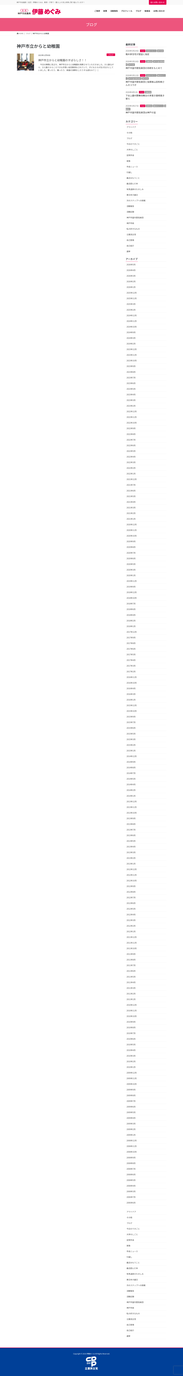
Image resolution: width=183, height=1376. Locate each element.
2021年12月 (132, 479)
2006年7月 (131, 1197)
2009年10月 (132, 1084)
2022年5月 (131, 451)
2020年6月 (131, 558)
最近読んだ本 (132, 183)
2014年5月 (131, 778)
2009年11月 (132, 1078)
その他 (129, 132)
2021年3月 (131, 507)
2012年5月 (131, 908)
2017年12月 (132, 632)
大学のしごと (132, 149)
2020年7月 (131, 552)
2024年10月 (132, 326)
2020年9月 (131, 541)
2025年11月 (132, 298)
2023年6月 (131, 383)
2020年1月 (131, 575)
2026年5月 (131, 264)
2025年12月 (132, 292)
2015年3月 (131, 739)
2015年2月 (131, 745)
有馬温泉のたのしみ (135, 189)
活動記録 (149, 61)
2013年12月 (132, 801)
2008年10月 (132, 1151)
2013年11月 (132, 807)
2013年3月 (131, 852)
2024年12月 (132, 315)
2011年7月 (131, 965)
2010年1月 (131, 1067)
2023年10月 (132, 360)
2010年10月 (132, 1016)
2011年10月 (132, 948)
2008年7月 (131, 1168)
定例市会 (149, 106)
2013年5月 (131, 841)
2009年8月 (131, 1095)
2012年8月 (131, 891)
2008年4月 (131, 1185)
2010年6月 (131, 1039)
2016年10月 (132, 682)
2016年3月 (131, 694)
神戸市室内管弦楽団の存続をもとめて (144, 68)
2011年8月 (131, 959)
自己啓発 (130, 240)
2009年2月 (131, 1129)
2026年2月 (131, 281)
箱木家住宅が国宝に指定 (137, 54)
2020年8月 (131, 547)
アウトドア (131, 127)
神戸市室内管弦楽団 (135, 78)
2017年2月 (131, 671)
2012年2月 (131, 925)
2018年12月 (132, 592)
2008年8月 (131, 1163)
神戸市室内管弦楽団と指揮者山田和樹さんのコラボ (145, 83)
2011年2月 (131, 993)
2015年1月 (131, 750)
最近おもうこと (158, 106)
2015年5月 (131, 733)
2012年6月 (131, 903)
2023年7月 (131, 377)
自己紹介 (130, 245)
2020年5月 (131, 564)
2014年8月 (131, 767)
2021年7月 (131, 485)
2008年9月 (131, 1157)
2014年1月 (131, 795)
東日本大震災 (132, 194)
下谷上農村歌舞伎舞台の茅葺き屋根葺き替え (145, 97)
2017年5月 (131, 654)
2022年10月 (132, 422)
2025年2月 (131, 309)
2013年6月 (131, 835)
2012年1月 (131, 931)
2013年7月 (131, 829)
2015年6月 (131, 728)
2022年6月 (131, 445)
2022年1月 (131, 473)
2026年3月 (131, 275)
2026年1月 (131, 287)
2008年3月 (131, 1191)
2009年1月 (131, 1135)
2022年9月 (131, 428)
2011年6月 (131, 971)
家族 (128, 161)
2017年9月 (131, 637)
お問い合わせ (158, 2)
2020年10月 (132, 535)
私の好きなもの (133, 228)
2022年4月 (131, 456)
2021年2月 (131, 513)
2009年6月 (131, 1106)
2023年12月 (132, 349)
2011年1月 (131, 999)
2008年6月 (131, 1174)
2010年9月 (131, 1021)
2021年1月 (131, 518)
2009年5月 (131, 1112)
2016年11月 (132, 677)
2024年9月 (131, 332)
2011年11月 (132, 942)
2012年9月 (131, 886)
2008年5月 (131, 1180)
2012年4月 (131, 914)
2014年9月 (131, 762)
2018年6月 (131, 609)
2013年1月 (131, 863)
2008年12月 (132, 1140)
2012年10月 (132, 880)
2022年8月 (131, 434)
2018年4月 (131, 615)
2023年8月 (131, 372)
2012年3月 (131, 920)
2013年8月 (131, 824)
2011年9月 (131, 954)
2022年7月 (131, 439)
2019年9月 (131, 586)
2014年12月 (132, 756)
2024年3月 (131, 338)
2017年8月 (131, 643)
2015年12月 (132, 705)
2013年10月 (132, 812)
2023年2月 (131, 405)
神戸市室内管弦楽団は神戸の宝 (141, 112)
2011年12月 (132, 937)
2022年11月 (132, 417)
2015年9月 (131, 716)
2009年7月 (131, 1101)
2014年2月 (131, 790)
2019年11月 (132, 581)
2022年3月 (131, 462)
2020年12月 (132, 524)
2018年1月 (131, 626)
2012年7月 (131, 897)
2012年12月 (132, 869)
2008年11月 (132, 1146)
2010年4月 (131, 1050)
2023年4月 (131, 394)
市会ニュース (132, 166)
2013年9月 (131, 818)
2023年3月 (131, 400)
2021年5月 (131, 496)
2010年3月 (131, 1055)
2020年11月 (132, 530)
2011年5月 (131, 976)
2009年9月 (131, 1089)
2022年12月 (132, 411)
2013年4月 (131, 846)
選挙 (128, 251)
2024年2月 (131, 343)
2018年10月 (132, 598)
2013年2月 (131, 858)
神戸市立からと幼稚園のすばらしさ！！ (62, 60)
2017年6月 (131, 648)
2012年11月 (132, 875)
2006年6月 (131, 1202)
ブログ (110, 54)
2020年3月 (131, 569)
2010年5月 (131, 1044)
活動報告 (130, 206)
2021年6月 (131, 490)
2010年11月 (132, 1010)
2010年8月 (131, 1027)
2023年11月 (132, 355)
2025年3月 (131, 304)
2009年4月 (131, 1118)
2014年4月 (131, 784)
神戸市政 (160, 51)
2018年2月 (131, 620)
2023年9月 (131, 366)
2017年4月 (131, 660)
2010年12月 (132, 1005)
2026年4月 (131, 270)
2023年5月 (131, 389)
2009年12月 (132, 1072)
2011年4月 (131, 982)
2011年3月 (131, 988)
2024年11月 (132, 321)
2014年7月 (131, 773)
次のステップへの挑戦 (136, 200)
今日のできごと (151, 51)
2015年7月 (131, 722)
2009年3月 (131, 1123)
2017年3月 (131, 665)
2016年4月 (131, 688)
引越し (129, 172)
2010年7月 (131, 1033)
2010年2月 (131, 1061)
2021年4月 (131, 502)
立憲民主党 (131, 234)
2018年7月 (131, 603)
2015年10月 (132, 711)
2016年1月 (131, 699)
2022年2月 (131, 468)
